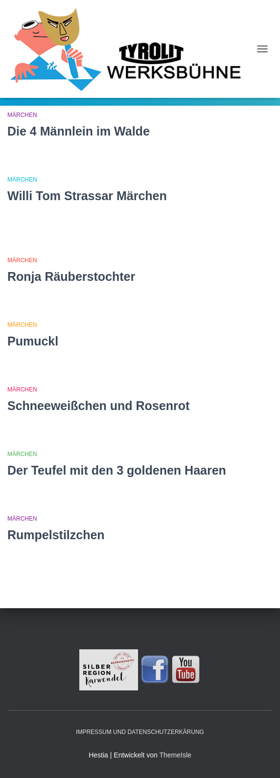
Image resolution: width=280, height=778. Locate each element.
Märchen (22, 115)
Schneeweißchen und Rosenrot (98, 405)
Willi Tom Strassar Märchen (87, 196)
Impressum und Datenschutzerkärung (140, 732)
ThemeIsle (175, 755)
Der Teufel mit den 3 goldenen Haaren (116, 470)
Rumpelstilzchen (56, 535)
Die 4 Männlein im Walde (78, 131)
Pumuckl (32, 341)
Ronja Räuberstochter (71, 276)
